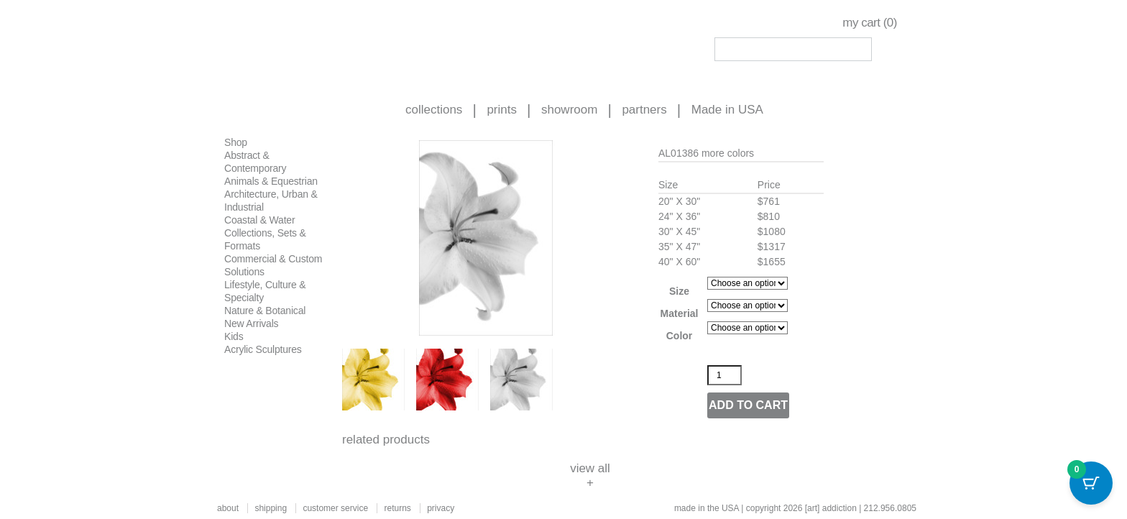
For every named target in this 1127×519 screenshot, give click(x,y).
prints (502, 109)
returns (397, 508)
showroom (569, 109)
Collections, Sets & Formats (265, 239)
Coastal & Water (259, 220)
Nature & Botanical (264, 310)
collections (433, 109)
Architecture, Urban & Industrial (271, 200)
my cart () (869, 22)
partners (644, 109)
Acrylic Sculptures (263, 349)
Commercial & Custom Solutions (273, 265)
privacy (440, 508)
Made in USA (727, 109)
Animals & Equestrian (271, 181)
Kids (233, 336)
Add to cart (748, 405)
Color (679, 335)
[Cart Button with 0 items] (1091, 483)
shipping (270, 508)
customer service (335, 508)
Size (679, 291)
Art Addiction (305, 43)
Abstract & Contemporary (255, 162)
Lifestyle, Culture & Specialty (265, 291)
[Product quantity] (724, 375)
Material (680, 313)
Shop (235, 142)
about (228, 508)
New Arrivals (251, 323)
